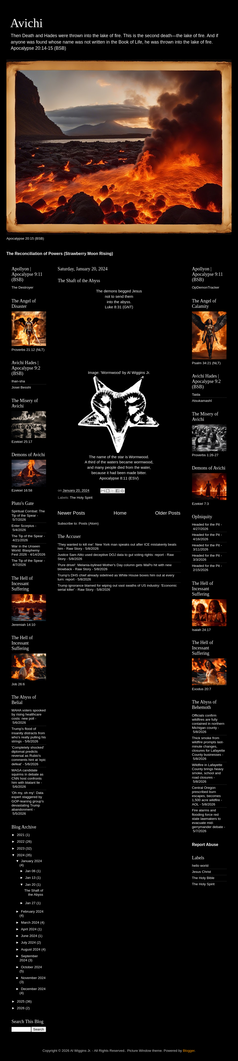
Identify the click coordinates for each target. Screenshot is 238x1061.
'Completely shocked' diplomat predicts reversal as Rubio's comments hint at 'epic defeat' (29, 756)
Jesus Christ (201, 872)
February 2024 (32, 911)
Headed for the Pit (206, 524)
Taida (196, 394)
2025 (21, 1001)
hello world (200, 866)
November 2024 (33, 978)
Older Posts (167, 513)
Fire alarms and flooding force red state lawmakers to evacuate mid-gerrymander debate (207, 818)
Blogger (189, 1051)
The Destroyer (23, 287)
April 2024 (29, 929)
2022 (21, 841)
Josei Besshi (21, 387)
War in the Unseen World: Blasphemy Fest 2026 (26, 550)
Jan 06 (30, 871)
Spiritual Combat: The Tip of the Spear (28, 513)
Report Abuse (205, 844)
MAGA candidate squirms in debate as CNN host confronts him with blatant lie (28, 776)
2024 (21, 855)
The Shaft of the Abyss (79, 280)
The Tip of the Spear (27, 536)
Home (120, 513)
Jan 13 (30, 878)
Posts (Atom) (89, 523)
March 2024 (30, 922)
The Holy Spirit (81, 497)
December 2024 (33, 989)
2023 (21, 848)
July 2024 (29, 942)
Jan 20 (30, 884)
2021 (21, 835)
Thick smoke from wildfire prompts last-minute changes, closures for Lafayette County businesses (208, 746)
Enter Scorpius (23, 526)
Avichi (26, 23)
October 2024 (31, 967)
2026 (21, 1008)
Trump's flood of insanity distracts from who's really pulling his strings (29, 735)
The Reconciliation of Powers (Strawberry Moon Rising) (59, 253)
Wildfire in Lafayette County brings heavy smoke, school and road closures (207, 771)
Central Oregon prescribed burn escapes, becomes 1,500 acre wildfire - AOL (207, 796)
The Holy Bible (203, 878)
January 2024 (31, 861)
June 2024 (29, 936)
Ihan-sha (18, 381)
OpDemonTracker (205, 287)
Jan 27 (30, 903)
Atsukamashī (202, 401)
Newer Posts (71, 513)
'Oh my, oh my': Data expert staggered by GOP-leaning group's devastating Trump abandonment (28, 801)
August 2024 (31, 949)
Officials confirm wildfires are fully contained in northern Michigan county (208, 721)
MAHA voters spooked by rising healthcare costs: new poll (29, 714)
